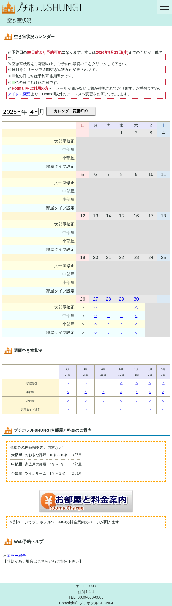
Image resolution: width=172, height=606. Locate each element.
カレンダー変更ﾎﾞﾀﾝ (71, 111)
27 (95, 299)
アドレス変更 (19, 94)
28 (108, 299)
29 (121, 299)
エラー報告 (16, 555)
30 (136, 299)
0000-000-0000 (90, 597)
